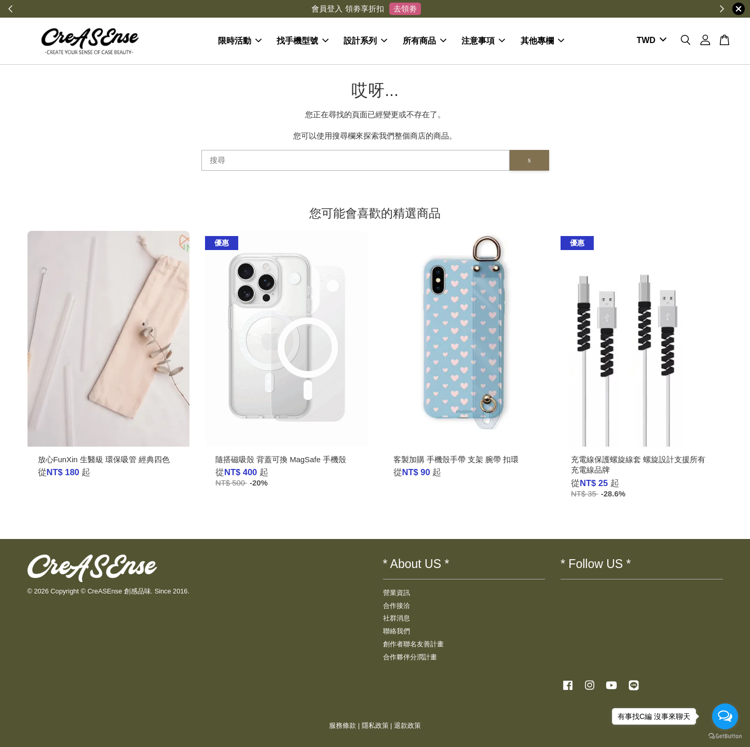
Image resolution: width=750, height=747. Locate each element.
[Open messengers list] (725, 716)
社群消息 (396, 618)
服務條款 (342, 725)
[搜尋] (355, 160)
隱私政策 (375, 725)
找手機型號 (303, 40)
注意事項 (483, 40)
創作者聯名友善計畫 (413, 644)
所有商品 (424, 40)
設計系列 (365, 40)
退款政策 (407, 725)
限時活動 (240, 40)
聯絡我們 (396, 631)
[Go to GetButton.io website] (725, 736)
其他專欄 (542, 40)
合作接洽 (396, 606)
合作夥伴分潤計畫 (410, 657)
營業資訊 (396, 593)
